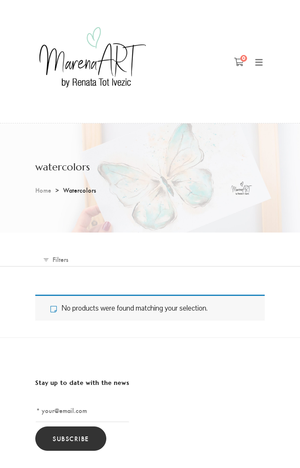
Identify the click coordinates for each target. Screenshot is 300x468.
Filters (60, 259)
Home (43, 190)
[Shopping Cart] (239, 61)
